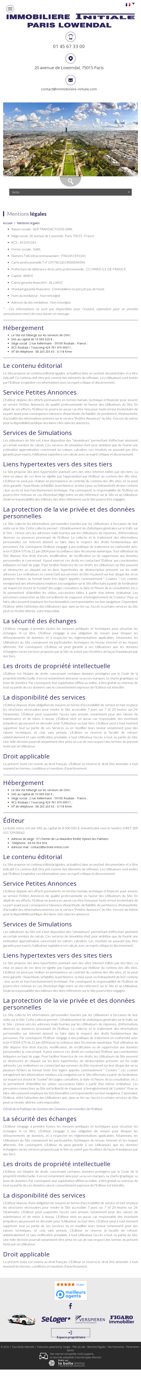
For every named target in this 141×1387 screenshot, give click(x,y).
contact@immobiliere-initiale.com (69, 89)
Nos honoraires (116, 1347)
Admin (70, 1350)
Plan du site (78, 1347)
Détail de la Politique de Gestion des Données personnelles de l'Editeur (53, 1109)
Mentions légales (96, 1347)
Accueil (7, 223)
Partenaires (132, 1347)
